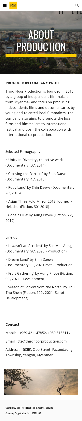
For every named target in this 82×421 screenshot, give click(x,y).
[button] (4, 5)
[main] (41, 42)
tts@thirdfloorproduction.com (42, 341)
